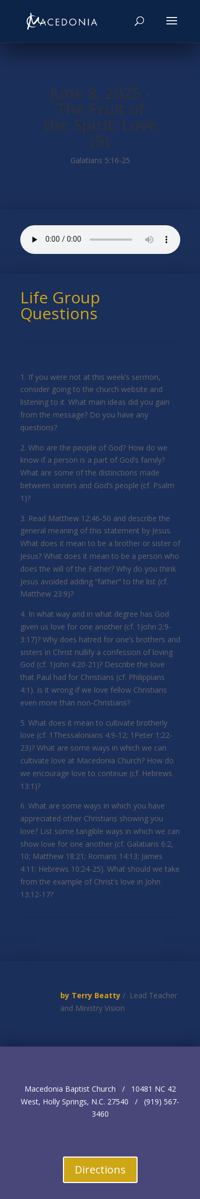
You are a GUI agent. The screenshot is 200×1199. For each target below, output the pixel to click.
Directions (100, 1169)
